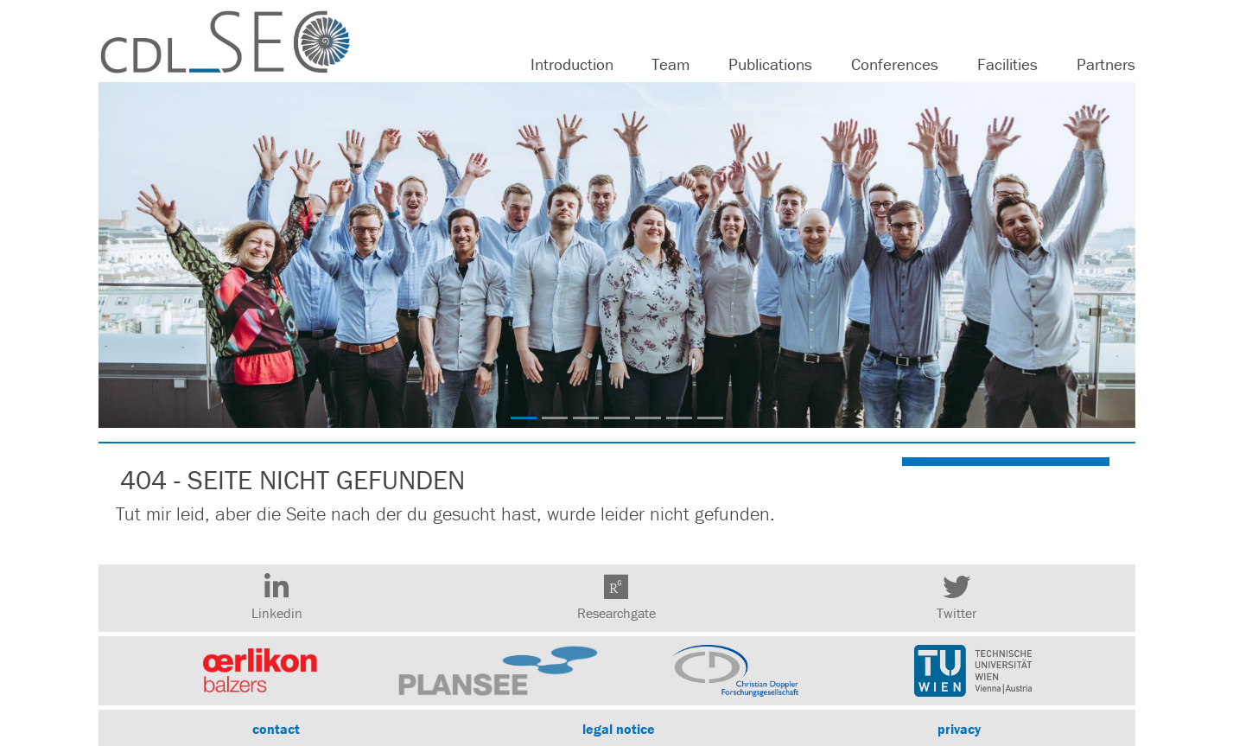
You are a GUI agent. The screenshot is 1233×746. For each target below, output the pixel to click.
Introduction (572, 64)
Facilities (1007, 64)
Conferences (894, 64)
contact (276, 728)
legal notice (618, 728)
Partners (1106, 64)
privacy (959, 728)
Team (670, 64)
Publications (770, 64)
